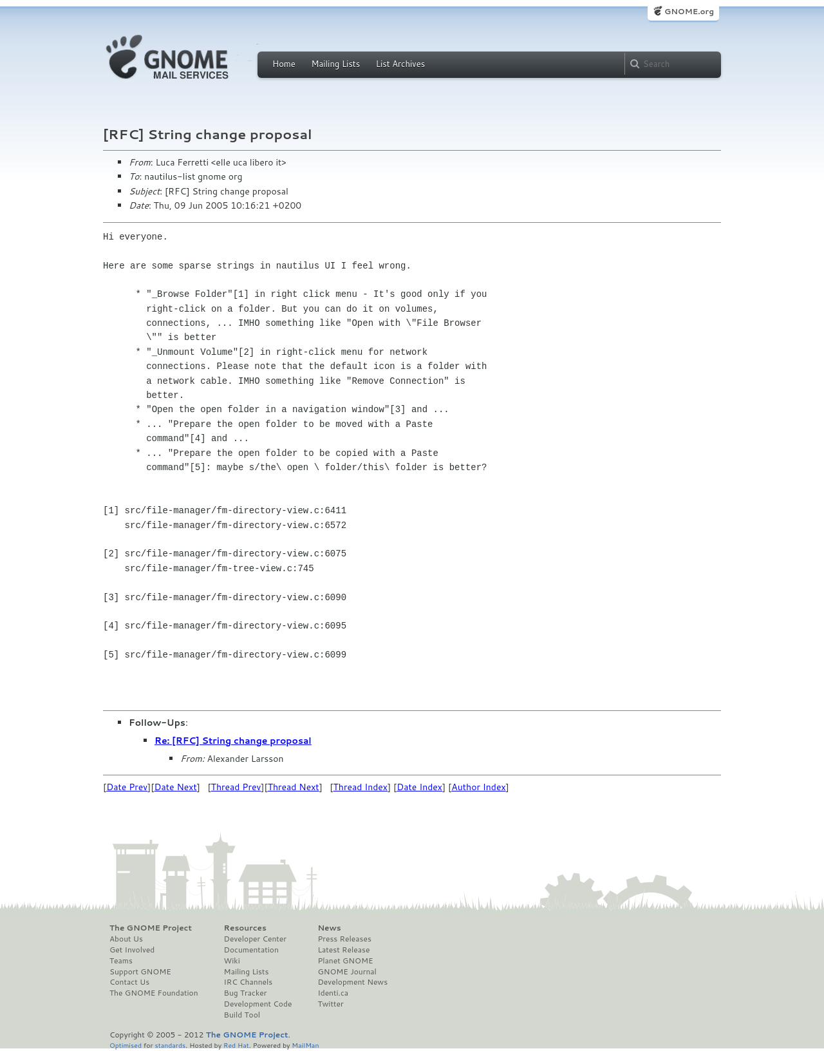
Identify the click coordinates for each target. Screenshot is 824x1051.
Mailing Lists (335, 64)
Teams (121, 961)
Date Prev (126, 787)
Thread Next (293, 787)
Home (283, 64)
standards (169, 1045)
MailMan (305, 1045)
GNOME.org (689, 11)
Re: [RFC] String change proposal (233, 740)
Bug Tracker (245, 993)
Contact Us (129, 982)
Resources (245, 928)
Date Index (419, 787)
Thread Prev (236, 787)
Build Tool (242, 1015)
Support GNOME (140, 972)
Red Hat (236, 1045)
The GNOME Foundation (153, 993)
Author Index (478, 787)
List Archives (400, 64)
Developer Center (255, 939)
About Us (126, 939)
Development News (352, 982)
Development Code (258, 1004)
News (329, 928)
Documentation (251, 950)
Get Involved (131, 950)
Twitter (330, 1004)
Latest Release (343, 950)
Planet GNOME (345, 961)
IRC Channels (248, 982)
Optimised (125, 1045)
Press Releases (344, 939)
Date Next (175, 787)
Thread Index (360, 787)
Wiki (232, 961)
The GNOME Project (150, 928)
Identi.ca (332, 993)
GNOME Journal (347, 972)
